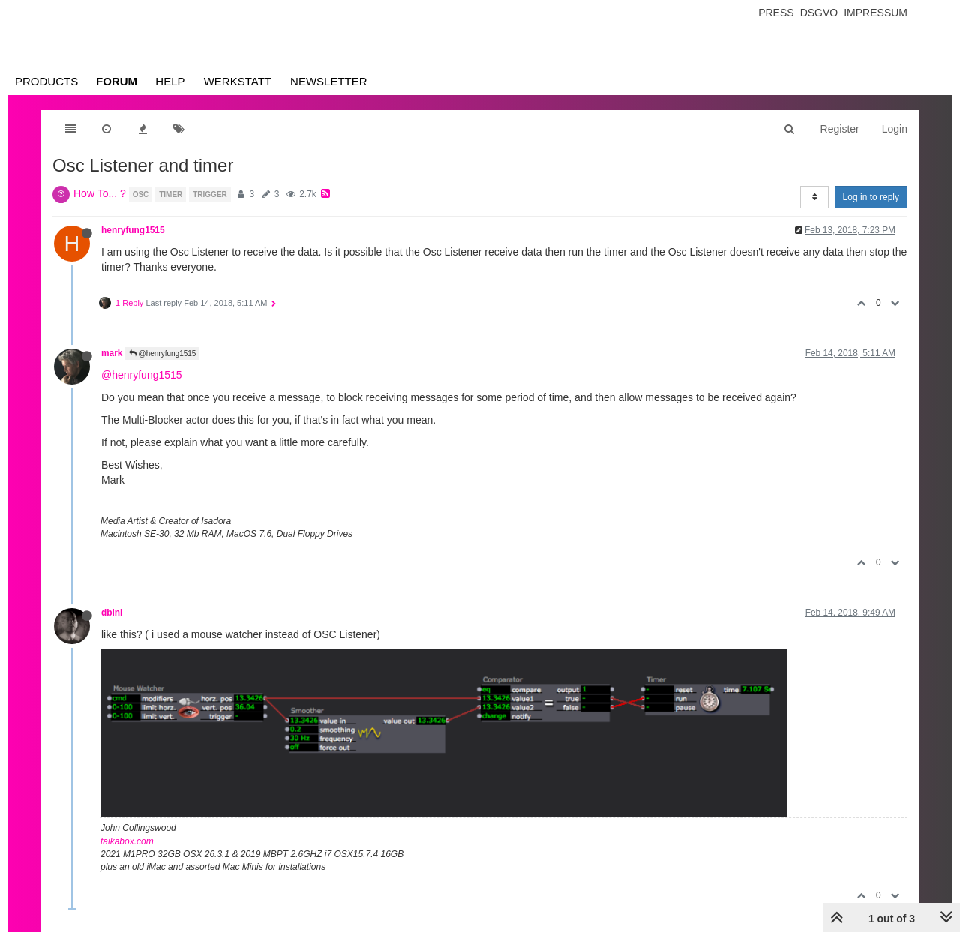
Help (169, 81)
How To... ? (100, 193)
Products (46, 81)
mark (111, 353)
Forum (116, 81)
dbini (111, 612)
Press (776, 13)
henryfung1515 (133, 230)
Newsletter (329, 81)
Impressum (876, 13)
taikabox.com (127, 841)
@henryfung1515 (162, 353)
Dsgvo (819, 13)
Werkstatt (238, 81)
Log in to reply (871, 197)
